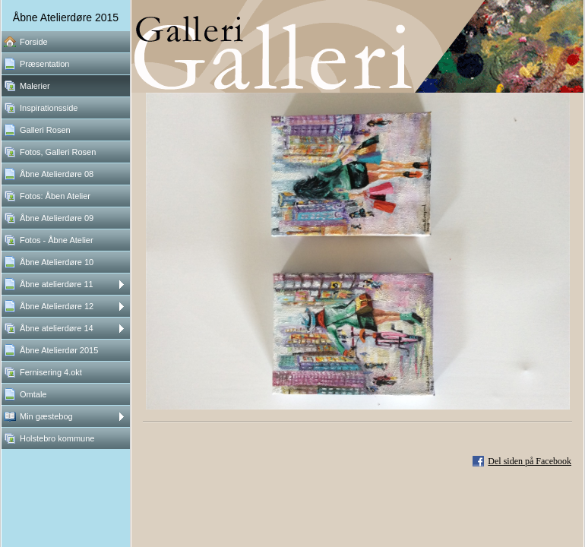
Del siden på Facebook (529, 461)
